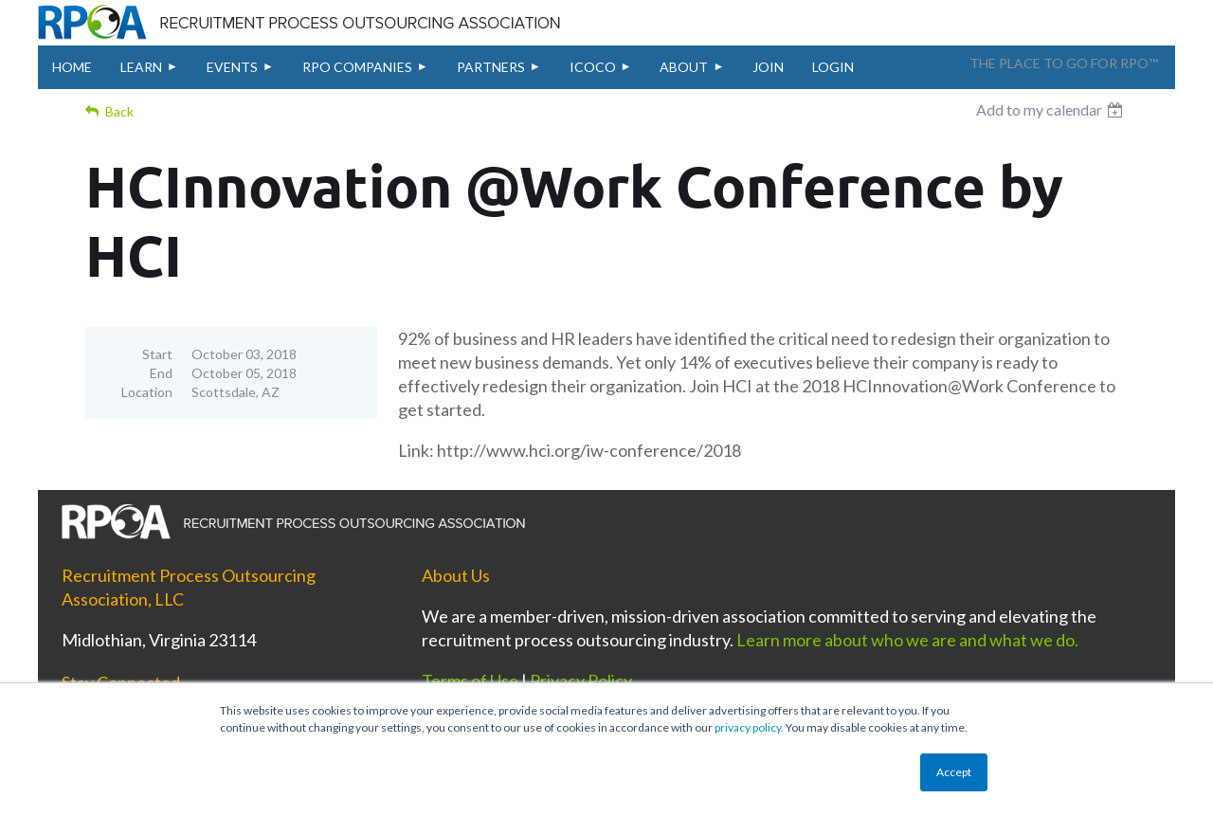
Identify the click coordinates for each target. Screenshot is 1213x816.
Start (157, 354)
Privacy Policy (581, 680)
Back (119, 111)
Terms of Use (470, 680)
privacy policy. (749, 727)
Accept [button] (953, 772)
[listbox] (1052, 110)
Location (146, 392)
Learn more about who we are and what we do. (907, 639)
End (161, 373)
